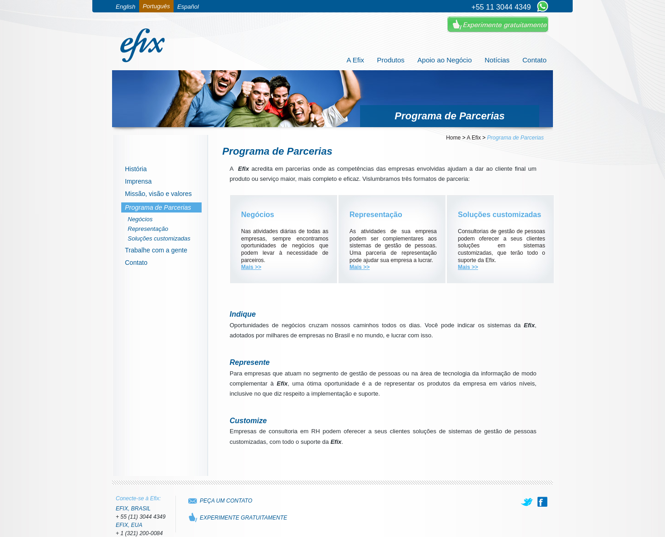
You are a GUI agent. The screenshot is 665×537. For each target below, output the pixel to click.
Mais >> (251, 267)
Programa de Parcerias (158, 207)
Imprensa (138, 181)
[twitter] (528, 502)
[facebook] (542, 502)
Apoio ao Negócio (444, 60)
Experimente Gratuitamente (497, 25)
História (136, 169)
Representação (148, 229)
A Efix (355, 60)
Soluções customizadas (159, 238)
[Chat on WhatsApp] (542, 6)
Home (453, 137)
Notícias (497, 60)
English (125, 6)
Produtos (391, 60)
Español (188, 6)
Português (156, 6)
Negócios (140, 219)
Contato (534, 60)
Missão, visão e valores (158, 193)
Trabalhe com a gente (156, 250)
